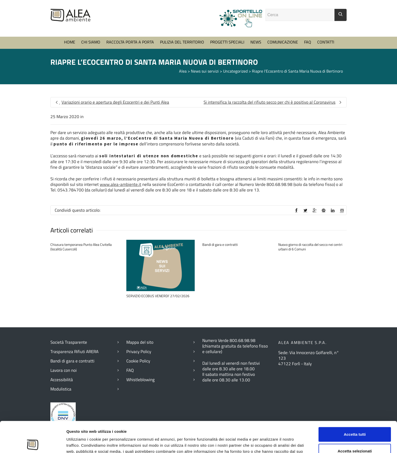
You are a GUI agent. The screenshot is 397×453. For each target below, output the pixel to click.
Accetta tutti (355, 403)
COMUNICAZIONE (282, 42)
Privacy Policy (138, 351)
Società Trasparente (68, 342)
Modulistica (60, 389)
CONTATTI (325, 42)
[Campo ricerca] (300, 15)
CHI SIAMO (90, 42)
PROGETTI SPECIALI (227, 42)
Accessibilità (61, 379)
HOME (69, 42)
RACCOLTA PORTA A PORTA (130, 42)
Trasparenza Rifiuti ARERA (74, 351)
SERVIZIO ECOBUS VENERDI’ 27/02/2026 (157, 295)
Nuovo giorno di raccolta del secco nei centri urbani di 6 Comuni (310, 247)
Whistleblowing (140, 379)
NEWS (255, 42)
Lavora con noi (63, 370)
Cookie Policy (138, 361)
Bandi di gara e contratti (220, 244)
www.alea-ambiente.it (120, 184)
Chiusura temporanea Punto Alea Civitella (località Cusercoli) (81, 247)
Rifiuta (355, 436)
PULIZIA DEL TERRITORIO (182, 42)
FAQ (307, 42)
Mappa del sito (139, 342)
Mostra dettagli (278, 443)
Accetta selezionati (355, 420)
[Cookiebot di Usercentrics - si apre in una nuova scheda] (33, 443)
